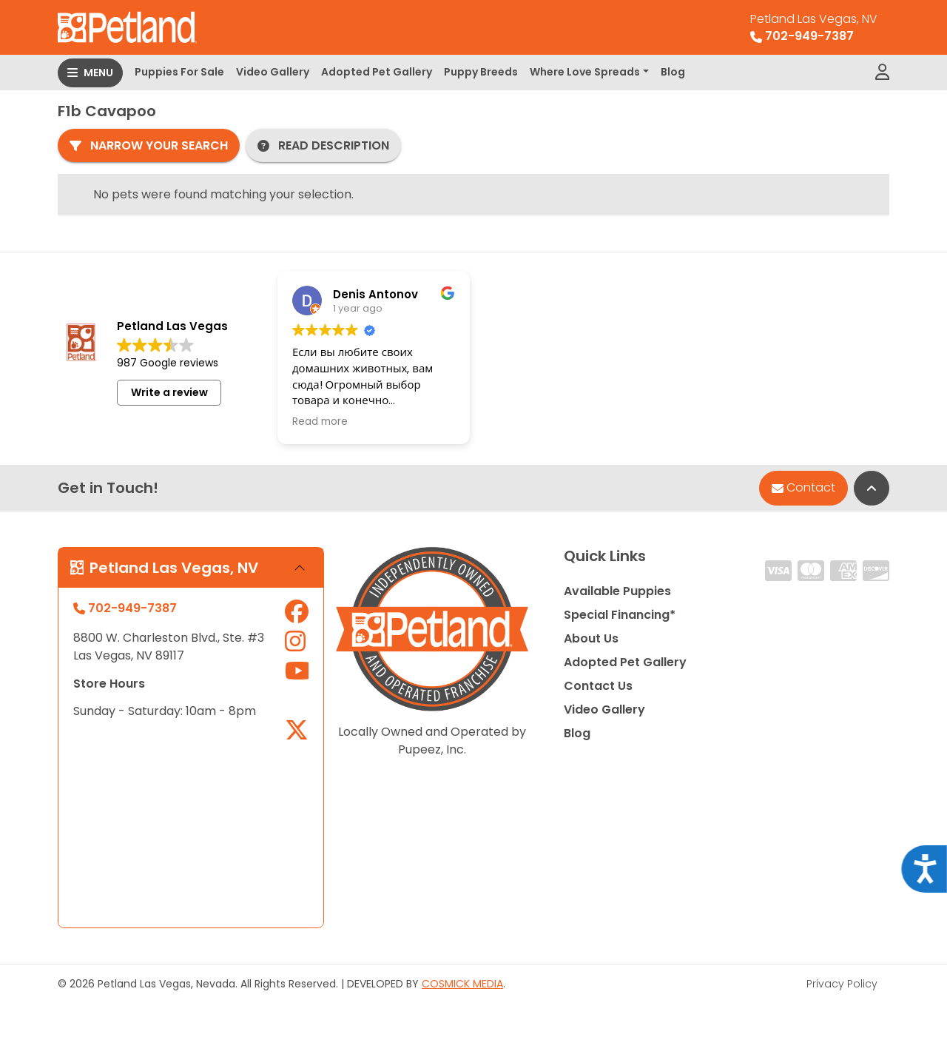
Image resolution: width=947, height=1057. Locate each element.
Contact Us (598, 685)
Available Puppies (617, 591)
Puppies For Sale (179, 71)
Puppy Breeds (481, 71)
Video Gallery (272, 71)
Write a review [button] (169, 392)
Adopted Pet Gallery (376, 71)
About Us (591, 638)
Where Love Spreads (585, 71)
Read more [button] (320, 422)
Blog (673, 71)
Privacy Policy (841, 983)
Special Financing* (619, 614)
